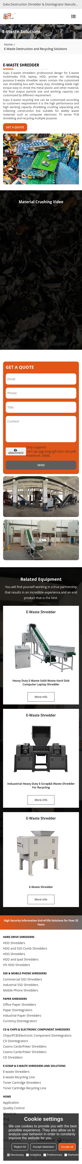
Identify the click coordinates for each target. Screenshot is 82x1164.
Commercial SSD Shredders (22, 979)
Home (8, 44)
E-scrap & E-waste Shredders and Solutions (34, 1066)
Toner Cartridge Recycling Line (24, 1088)
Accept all (67, 1146)
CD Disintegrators (15, 1041)
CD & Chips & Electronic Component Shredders (36, 1029)
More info (41, 697)
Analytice (33, 1154)
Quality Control (13, 1108)
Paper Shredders (15, 998)
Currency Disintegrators (20, 1021)
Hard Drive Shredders (19, 937)
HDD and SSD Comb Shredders (25, 948)
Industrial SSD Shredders (20, 985)
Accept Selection (43, 1146)
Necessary (15, 1154)
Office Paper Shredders (19, 1004)
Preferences (52, 1154)
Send (41, 465)
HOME (7, 1096)
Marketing (72, 1154)
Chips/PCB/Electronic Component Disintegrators (37, 1035)
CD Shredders (13, 1057)
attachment (15, 452)
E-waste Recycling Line (19, 1077)
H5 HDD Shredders (16, 965)
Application (11, 1102)
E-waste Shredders (16, 1072)
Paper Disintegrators (17, 1010)
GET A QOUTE (15, 127)
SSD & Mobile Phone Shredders (25, 973)
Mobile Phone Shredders (20, 990)
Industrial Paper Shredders (22, 1015)
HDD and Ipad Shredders (21, 959)
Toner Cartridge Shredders (22, 1082)
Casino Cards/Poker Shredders (25, 1046)
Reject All (20, 1146)
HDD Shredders (14, 943)
